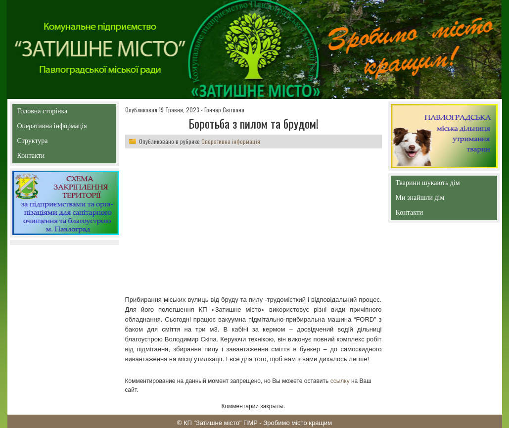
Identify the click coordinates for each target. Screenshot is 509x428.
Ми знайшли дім (441, 197)
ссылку (340, 381)
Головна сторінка (64, 111)
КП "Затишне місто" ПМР (221, 423)
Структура (50, 142)
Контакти (53, 157)
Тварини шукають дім (430, 184)
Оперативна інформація (52, 128)
